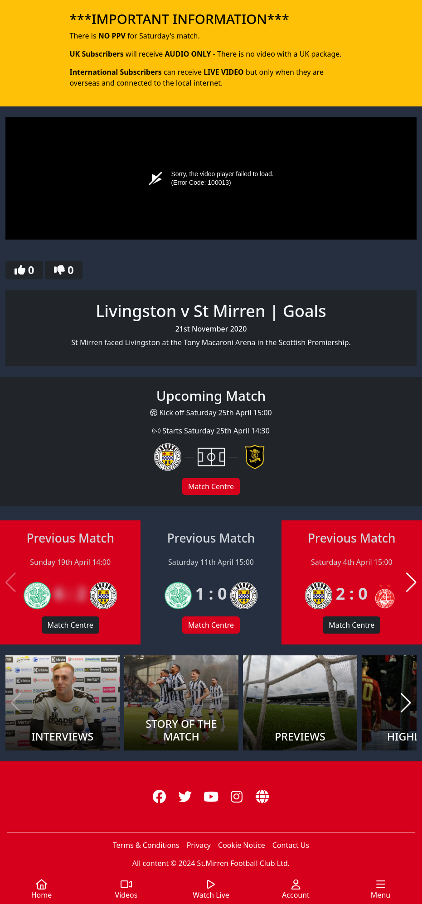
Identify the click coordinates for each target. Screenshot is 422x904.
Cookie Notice (241, 845)
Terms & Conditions (146, 845)
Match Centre (211, 486)
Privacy (199, 845)
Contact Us (290, 845)
